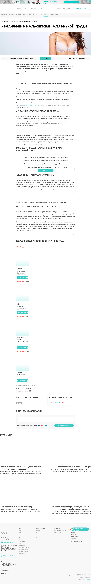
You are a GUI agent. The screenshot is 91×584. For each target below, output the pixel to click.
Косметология (57, 532)
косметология (17, 503)
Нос (20, 530)
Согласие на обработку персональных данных (79, 575)
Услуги (28, 15)
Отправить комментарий (64, 425)
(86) (27, 316)
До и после (74, 536)
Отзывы (34, 15)
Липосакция (22, 553)
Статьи (46, 15)
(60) (28, 351)
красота (24, 463)
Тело (20, 538)
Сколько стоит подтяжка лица (76, 58)
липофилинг (80, 463)
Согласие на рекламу (85, 577)
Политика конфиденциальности (83, 574)
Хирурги (11, 15)
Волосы (38, 530)
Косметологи (20, 15)
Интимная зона (40, 536)
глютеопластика (71, 463)
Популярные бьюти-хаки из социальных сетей (20, 58)
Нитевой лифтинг (23, 551)
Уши (20, 543)
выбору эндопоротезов (31, 105)
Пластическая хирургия (60, 530)
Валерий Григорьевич (22, 270)
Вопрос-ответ (54, 15)
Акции (73, 532)
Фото (40, 15)
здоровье (83, 503)
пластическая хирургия (15, 463)
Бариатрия (22, 541)
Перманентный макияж (42, 538)
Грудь (20, 536)
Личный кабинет (76, 542)
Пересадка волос (23, 549)
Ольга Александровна (22, 339)
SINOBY (88, 579)
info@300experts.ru (8, 542)
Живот (20, 539)
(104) (27, 281)
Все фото (45, 170)
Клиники (4, 15)
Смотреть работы (22, 277)
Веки (20, 534)
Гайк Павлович (22, 373)
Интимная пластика (24, 547)
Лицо (20, 532)
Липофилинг (22, 545)
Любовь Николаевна (22, 304)
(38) (28, 247)
